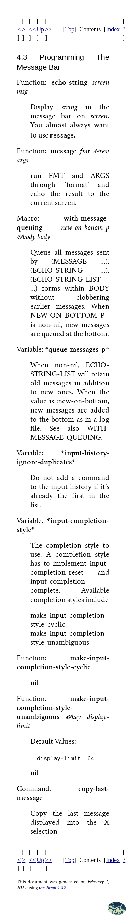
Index (113, 29)
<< (32, 29)
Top (69, 29)
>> (48, 29)
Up (40, 29)
